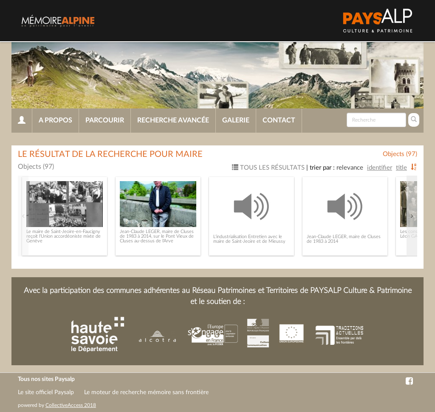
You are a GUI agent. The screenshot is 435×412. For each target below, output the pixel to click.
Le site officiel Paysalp (46, 392)
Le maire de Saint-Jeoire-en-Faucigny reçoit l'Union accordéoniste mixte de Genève (63, 236)
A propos (55, 120)
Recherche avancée (173, 120)
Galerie (235, 120)
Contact (279, 120)
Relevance (349, 168)
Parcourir (104, 120)
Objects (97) (400, 154)
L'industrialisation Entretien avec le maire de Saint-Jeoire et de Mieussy (249, 239)
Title (401, 168)
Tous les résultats (268, 168)
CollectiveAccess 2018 (70, 405)
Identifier (379, 168)
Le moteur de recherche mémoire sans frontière (146, 392)
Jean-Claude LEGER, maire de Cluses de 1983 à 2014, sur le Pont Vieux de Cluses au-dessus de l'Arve (157, 236)
